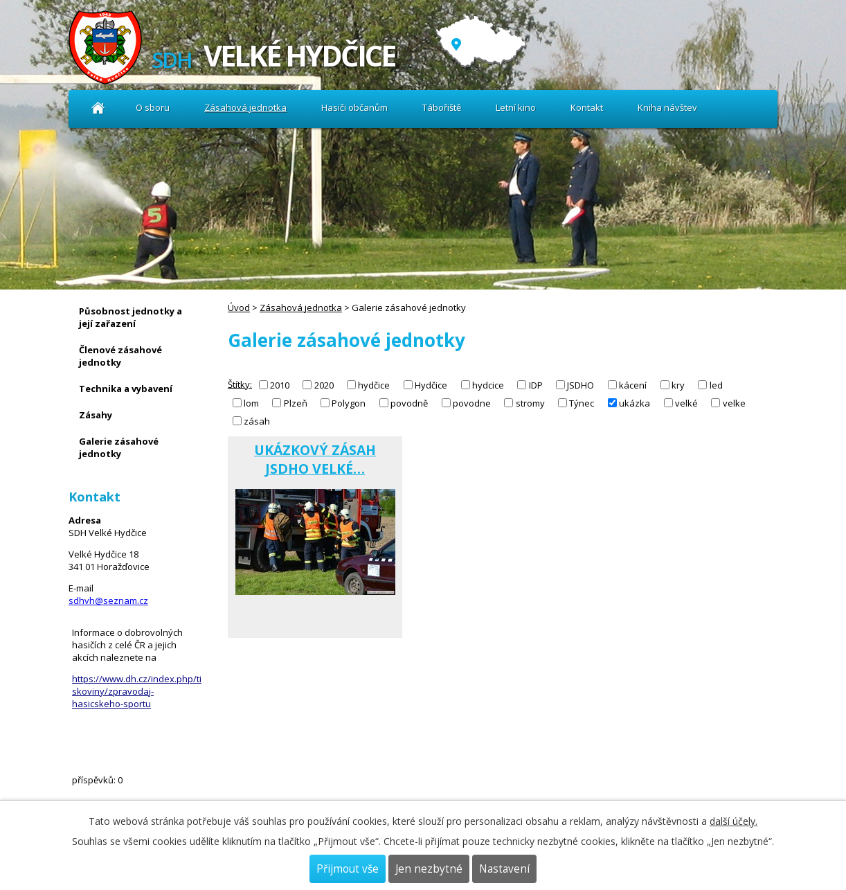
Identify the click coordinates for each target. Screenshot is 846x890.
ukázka (634, 403)
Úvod (98, 107)
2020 (324, 385)
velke (734, 403)
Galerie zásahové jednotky (119, 447)
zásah (257, 421)
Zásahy (95, 415)
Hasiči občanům (354, 107)
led (716, 385)
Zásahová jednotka (245, 107)
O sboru (153, 107)
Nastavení (504, 869)
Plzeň (295, 403)
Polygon (349, 403)
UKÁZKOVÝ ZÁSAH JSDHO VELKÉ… (315, 459)
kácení (633, 385)
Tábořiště (441, 107)
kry (678, 385)
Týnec (581, 403)
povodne (472, 403)
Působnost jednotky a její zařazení (130, 317)
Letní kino (516, 107)
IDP (536, 385)
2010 (279, 385)
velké (686, 403)
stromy (530, 403)
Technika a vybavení (125, 388)
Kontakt (586, 107)
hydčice (374, 385)
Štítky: (240, 383)
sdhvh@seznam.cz (108, 600)
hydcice (488, 385)
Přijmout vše (347, 869)
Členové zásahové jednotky (120, 356)
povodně (409, 403)
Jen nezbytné (428, 869)
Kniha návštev (667, 107)
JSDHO (580, 385)
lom (251, 403)
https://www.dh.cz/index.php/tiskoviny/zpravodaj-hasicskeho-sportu (136, 691)
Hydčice (431, 385)
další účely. (733, 821)
